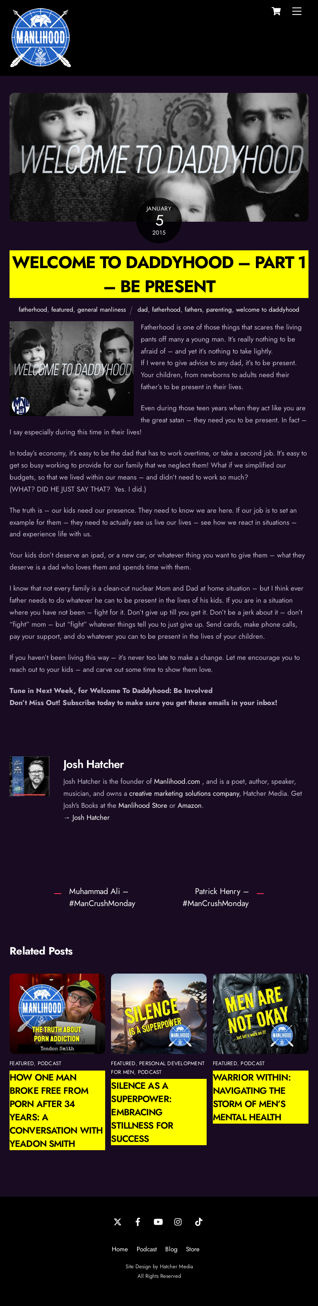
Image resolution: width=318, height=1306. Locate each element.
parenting (219, 309)
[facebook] (138, 1221)
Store (193, 1249)
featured (62, 309)
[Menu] (297, 11)
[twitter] (117, 1221)
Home (120, 1249)
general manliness (101, 309)
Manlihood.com (177, 781)
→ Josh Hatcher (86, 817)
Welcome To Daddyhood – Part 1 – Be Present (159, 274)
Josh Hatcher (93, 764)
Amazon (190, 805)
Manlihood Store (142, 805)
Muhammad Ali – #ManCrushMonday (102, 897)
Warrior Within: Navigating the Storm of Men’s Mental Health (252, 1097)
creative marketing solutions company (184, 793)
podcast (50, 1063)
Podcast (147, 1249)
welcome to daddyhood (267, 309)
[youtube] (158, 1221)
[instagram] (178, 1221)
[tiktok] (198, 1221)
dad (142, 309)
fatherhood (33, 309)
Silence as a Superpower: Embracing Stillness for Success (142, 1112)
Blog (171, 1249)
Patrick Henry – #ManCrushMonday (216, 897)
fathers (193, 309)
